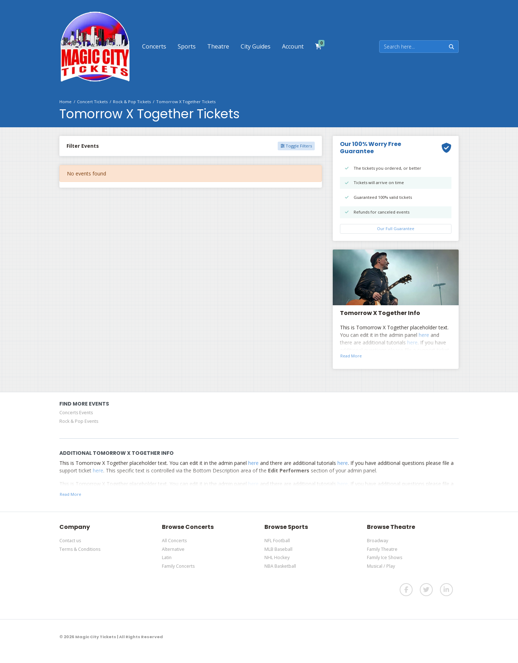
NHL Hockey (277, 557)
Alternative (173, 549)
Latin (167, 557)
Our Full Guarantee (395, 228)
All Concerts (174, 541)
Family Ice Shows (384, 557)
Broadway (377, 541)
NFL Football (277, 541)
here (424, 335)
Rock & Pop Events (78, 421)
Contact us (70, 541)
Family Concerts (178, 566)
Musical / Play (381, 566)
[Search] (412, 46)
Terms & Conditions (79, 549)
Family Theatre (382, 549)
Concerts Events (76, 413)
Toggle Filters (296, 145)
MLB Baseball (278, 549)
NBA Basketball (280, 566)
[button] (154, 46)
